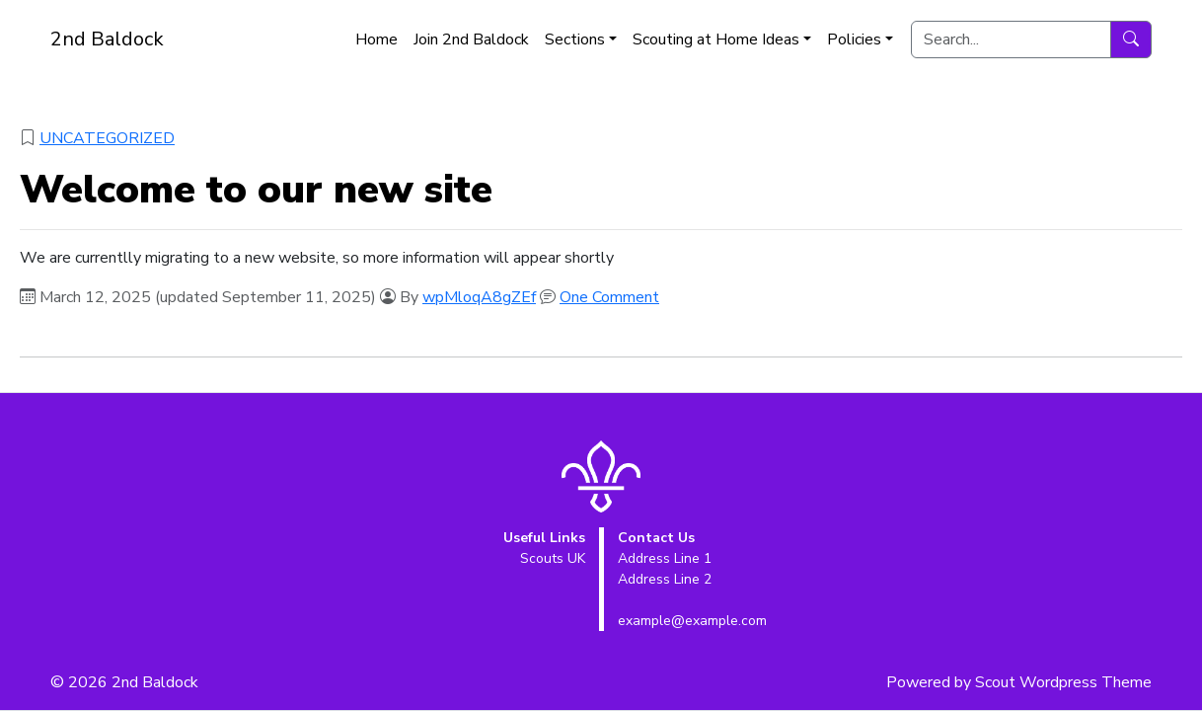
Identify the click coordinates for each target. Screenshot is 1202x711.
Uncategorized (107, 138)
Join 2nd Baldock (471, 39)
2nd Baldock (107, 39)
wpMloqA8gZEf (479, 297)
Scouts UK (552, 558)
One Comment (609, 297)
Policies (854, 39)
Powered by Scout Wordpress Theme (1019, 682)
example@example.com (692, 620)
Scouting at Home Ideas (716, 39)
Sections (575, 39)
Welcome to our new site (256, 189)
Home (376, 39)
